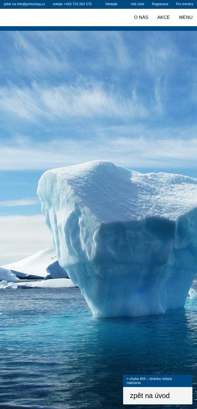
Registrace (160, 4)
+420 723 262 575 (72, 4)
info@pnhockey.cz (24, 4)
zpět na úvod (150, 396)
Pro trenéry (184, 4)
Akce (163, 17)
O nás (141, 17)
